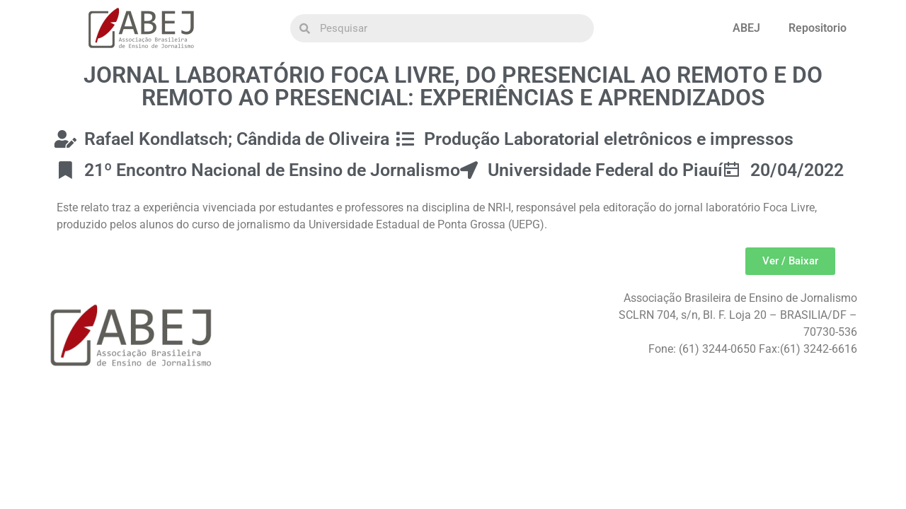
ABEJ (746, 28)
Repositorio (818, 28)
